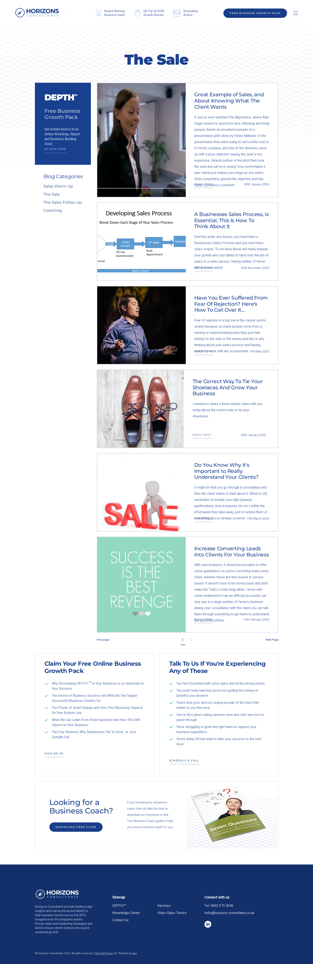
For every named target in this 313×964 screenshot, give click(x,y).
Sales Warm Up (58, 186)
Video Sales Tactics (172, 913)
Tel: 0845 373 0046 (218, 905)
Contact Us (120, 920)
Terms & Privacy (103, 953)
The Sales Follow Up (62, 202)
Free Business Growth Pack (255, 13)
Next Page (272, 640)
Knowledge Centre (126, 913)
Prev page (103, 640)
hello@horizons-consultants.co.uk (229, 913)
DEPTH (119, 905)
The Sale (51, 194)
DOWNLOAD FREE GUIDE (76, 827)
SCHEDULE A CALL (184, 760)
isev (134, 953)
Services (163, 905)
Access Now (55, 149)
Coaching (52, 210)
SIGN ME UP (54, 753)
